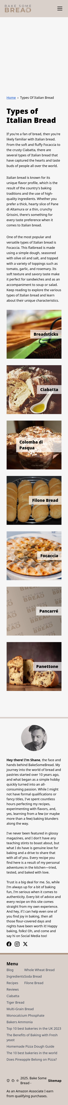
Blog (10, 970)
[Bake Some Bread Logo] (18, 8)
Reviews (13, 989)
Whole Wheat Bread (39, 970)
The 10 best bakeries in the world (32, 1053)
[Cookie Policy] (13, 1080)
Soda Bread (33, 976)
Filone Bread (34, 983)
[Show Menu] (60, 8)
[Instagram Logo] (9, 944)
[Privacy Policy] (9, 1080)
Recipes (12, 983)
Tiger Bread (15, 1002)
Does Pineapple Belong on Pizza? (32, 1059)
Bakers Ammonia (20, 1022)
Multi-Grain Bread (20, 1009)
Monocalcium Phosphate (25, 1015)
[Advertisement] (34, 53)
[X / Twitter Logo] (25, 944)
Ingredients (15, 976)
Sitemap (54, 1080)
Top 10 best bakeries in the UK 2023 (34, 1028)
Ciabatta (13, 996)
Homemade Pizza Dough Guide (30, 1046)
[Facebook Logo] (17, 944)
